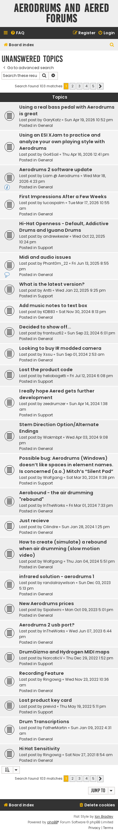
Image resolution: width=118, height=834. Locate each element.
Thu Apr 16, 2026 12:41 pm (85, 154)
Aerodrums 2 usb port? (47, 625)
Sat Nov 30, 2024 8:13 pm (82, 311)
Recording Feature (41, 673)
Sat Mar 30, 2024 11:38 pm (90, 477)
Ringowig (52, 679)
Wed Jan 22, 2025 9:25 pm (80, 290)
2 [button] (72, 86)
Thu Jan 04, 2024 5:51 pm (90, 561)
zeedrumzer (54, 403)
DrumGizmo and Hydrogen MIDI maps (64, 652)
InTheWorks (54, 505)
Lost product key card (45, 700)
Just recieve (34, 520)
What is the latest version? (52, 284)
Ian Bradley (104, 816)
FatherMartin (55, 727)
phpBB (52, 822)
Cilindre (50, 526)
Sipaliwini (52, 609)
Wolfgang (53, 477)
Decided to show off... (45, 327)
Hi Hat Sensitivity (39, 748)
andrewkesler (56, 236)
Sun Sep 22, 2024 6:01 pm (91, 333)
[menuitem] (17, 33)
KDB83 (49, 311)
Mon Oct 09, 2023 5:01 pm (89, 609)
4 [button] (86, 86)
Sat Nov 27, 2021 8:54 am (89, 754)
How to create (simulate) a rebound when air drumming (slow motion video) (63, 548)
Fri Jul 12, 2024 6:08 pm (91, 375)
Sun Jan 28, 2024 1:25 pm (86, 526)
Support (45, 247)
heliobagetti (54, 375)
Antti (47, 290)
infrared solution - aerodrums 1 (56, 576)
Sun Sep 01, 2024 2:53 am (80, 354)
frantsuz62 (53, 333)
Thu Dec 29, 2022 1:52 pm (89, 658)
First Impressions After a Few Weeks (63, 196)
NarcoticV (52, 658)
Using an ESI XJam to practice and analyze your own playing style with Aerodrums (62, 141)
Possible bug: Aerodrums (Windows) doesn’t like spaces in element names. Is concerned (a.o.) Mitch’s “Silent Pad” (66, 464)
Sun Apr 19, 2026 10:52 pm (89, 119)
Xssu (48, 354)
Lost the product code (46, 369)
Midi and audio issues (45, 257)
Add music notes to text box (53, 305)
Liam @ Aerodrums (61, 175)
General (45, 125)
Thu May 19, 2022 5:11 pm (83, 706)
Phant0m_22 (55, 263)
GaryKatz (52, 119)
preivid (49, 706)
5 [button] (93, 86)
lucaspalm (54, 202)
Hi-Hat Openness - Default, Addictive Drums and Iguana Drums (64, 226)
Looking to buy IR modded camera (60, 348)
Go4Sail (51, 154)
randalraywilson (59, 582)
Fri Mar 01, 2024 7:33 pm (91, 505)
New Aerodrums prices (46, 603)
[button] (100, 86)
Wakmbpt (52, 437)
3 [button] (79, 86)
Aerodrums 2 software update (55, 169)
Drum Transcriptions (44, 721)
